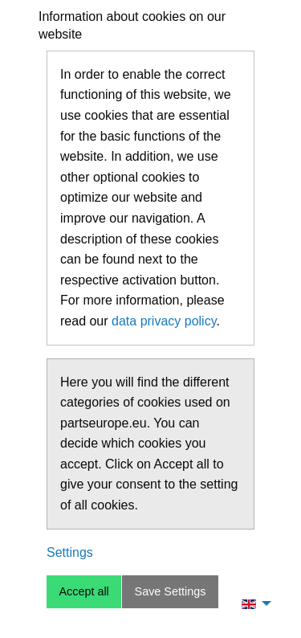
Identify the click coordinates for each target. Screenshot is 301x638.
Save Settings (170, 591)
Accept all (83, 591)
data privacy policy (164, 321)
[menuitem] (252, 603)
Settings (70, 552)
